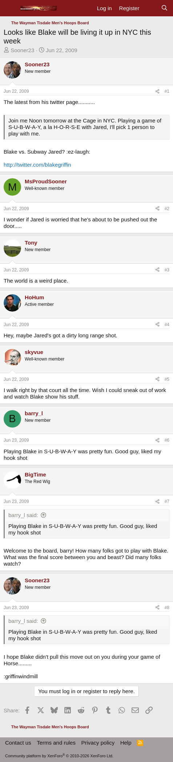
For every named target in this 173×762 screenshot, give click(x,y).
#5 (167, 379)
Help (126, 743)
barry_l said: (23, 515)
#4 (167, 324)
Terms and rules (56, 743)
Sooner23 (22, 50)
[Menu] (10, 8)
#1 (167, 91)
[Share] (157, 91)
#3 (167, 269)
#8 (167, 607)
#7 (167, 501)
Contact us (18, 743)
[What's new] (150, 8)
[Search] (164, 8)
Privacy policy (97, 743)
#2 (167, 208)
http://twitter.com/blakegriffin (37, 165)
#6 (167, 440)
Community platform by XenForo (59, 756)
